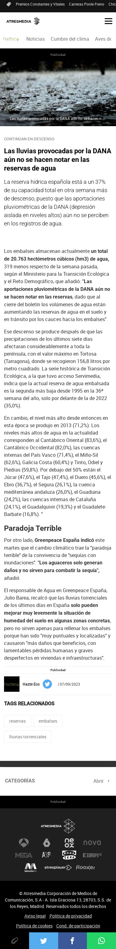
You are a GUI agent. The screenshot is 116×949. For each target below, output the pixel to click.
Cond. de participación (78, 926)
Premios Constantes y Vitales (40, 4)
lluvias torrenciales (27, 737)
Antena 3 (24, 843)
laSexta (46, 843)
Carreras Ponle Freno (86, 4)
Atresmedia (58, 826)
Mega (24, 855)
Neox (69, 843)
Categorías (20, 781)
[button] (106, 20)
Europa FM (92, 855)
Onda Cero (69, 855)
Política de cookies (34, 926)
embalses (48, 721)
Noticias (35, 38)
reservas (17, 721)
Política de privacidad (70, 916)
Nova (92, 843)
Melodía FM (30, 867)
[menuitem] (35, 39)
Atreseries (46, 855)
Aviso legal (35, 916)
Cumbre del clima (70, 38)
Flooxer (85, 867)
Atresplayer (58, 867)
